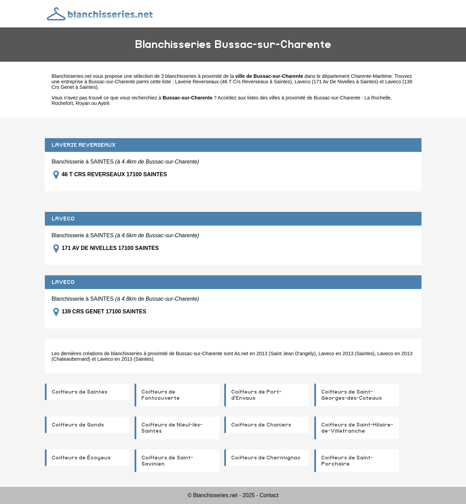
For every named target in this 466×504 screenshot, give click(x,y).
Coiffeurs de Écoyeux (81, 457)
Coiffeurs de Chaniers (261, 425)
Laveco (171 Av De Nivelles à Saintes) (336, 81)
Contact (269, 495)
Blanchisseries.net (72, 76)
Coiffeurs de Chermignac (266, 457)
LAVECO (63, 218)
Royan (83, 103)
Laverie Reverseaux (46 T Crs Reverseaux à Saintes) (233, 81)
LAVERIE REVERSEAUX (84, 145)
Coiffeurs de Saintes (79, 392)
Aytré (103, 103)
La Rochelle (377, 97)
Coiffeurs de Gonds (78, 425)
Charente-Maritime (371, 76)
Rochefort (62, 103)
